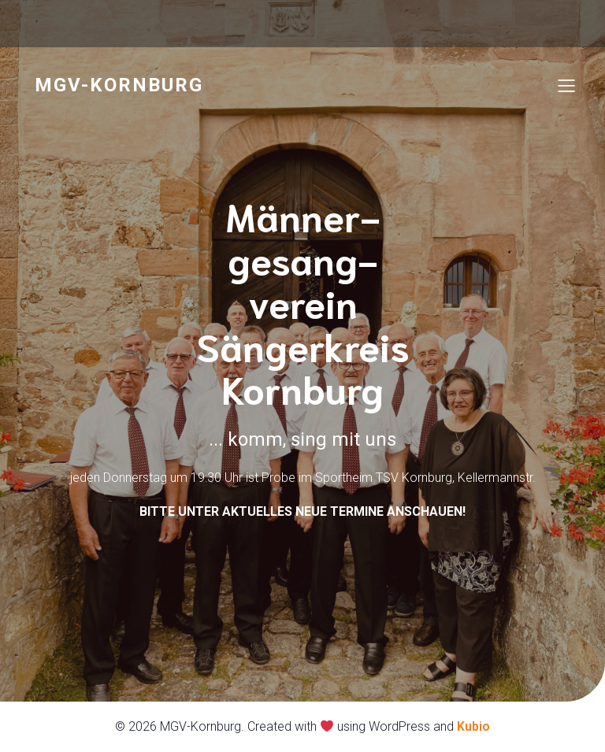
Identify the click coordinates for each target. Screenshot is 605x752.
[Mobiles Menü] (566, 85)
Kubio (473, 726)
